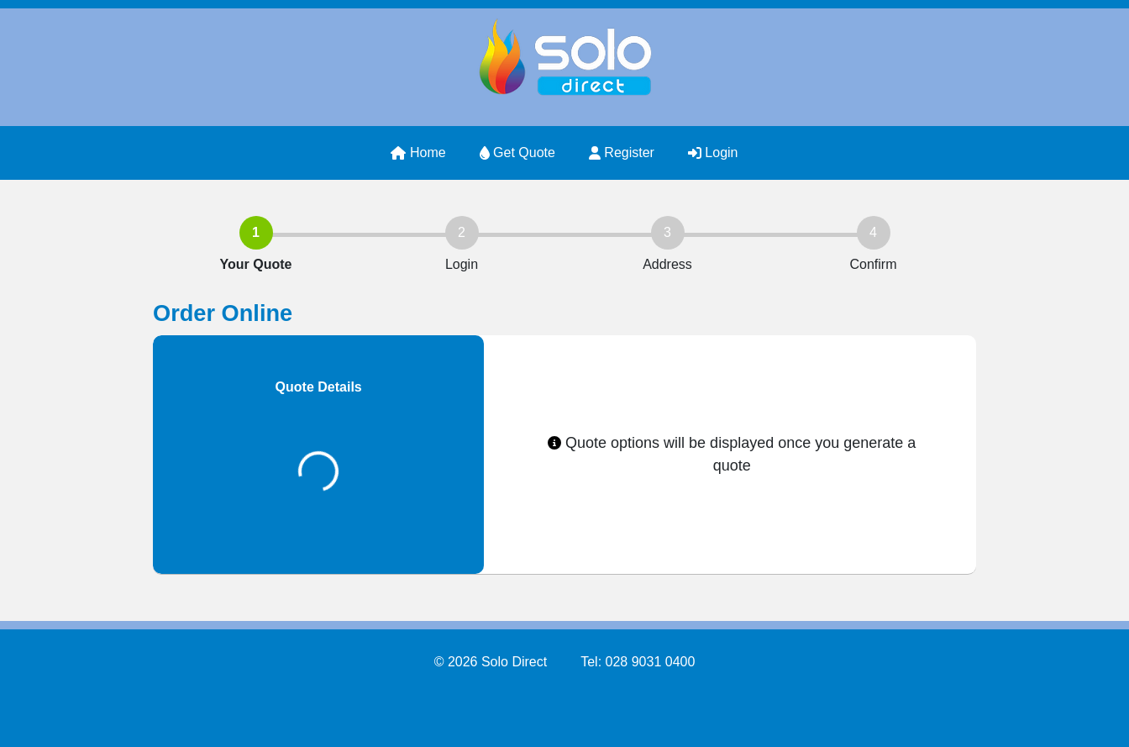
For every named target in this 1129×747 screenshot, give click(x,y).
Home (418, 152)
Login (713, 152)
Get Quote (517, 152)
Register (621, 152)
